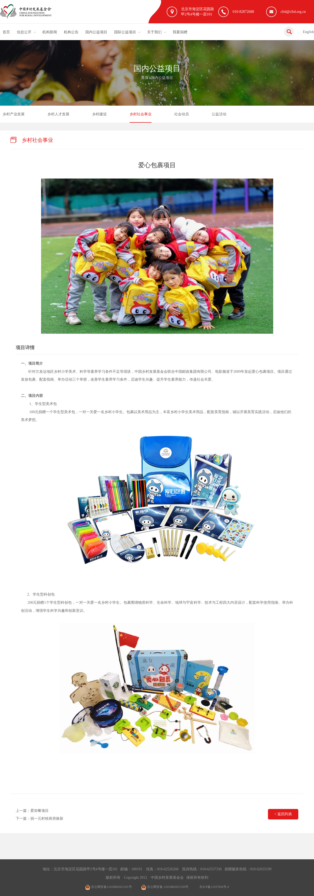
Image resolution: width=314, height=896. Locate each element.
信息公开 (24, 32)
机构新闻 (49, 32)
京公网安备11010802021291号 (108, 887)
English (308, 32)
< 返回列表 (283, 814)
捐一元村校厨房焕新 (46, 819)
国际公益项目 (125, 32)
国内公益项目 (96, 32)
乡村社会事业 (141, 114)
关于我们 (154, 32)
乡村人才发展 (58, 114)
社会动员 (181, 114)
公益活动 (219, 114)
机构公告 (71, 32)
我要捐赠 (180, 32)
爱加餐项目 (39, 811)
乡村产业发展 (14, 114)
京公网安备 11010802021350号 (165, 887)
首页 (6, 32)
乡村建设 (99, 114)
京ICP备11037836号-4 (214, 887)
